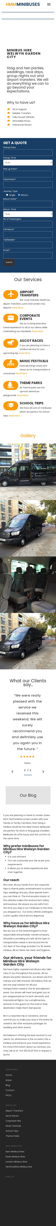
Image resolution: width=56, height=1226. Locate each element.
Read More (17, 307)
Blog (8, 1085)
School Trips (12, 1130)
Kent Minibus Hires (15, 1151)
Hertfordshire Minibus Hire (19, 1166)
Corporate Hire (13, 1120)
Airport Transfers (14, 1110)
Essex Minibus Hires (15, 1156)
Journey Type (10, 191)
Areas (8, 1080)
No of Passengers (12, 218)
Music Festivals (13, 1125)
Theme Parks (12, 1135)
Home (9, 1075)
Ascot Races (12, 1115)
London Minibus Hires (16, 1161)
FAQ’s (8, 1095)
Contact (10, 1090)
